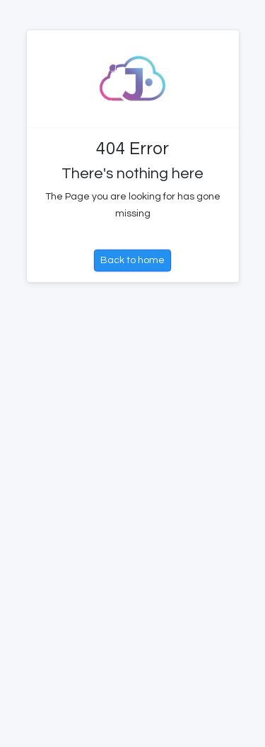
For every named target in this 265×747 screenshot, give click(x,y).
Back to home (132, 260)
